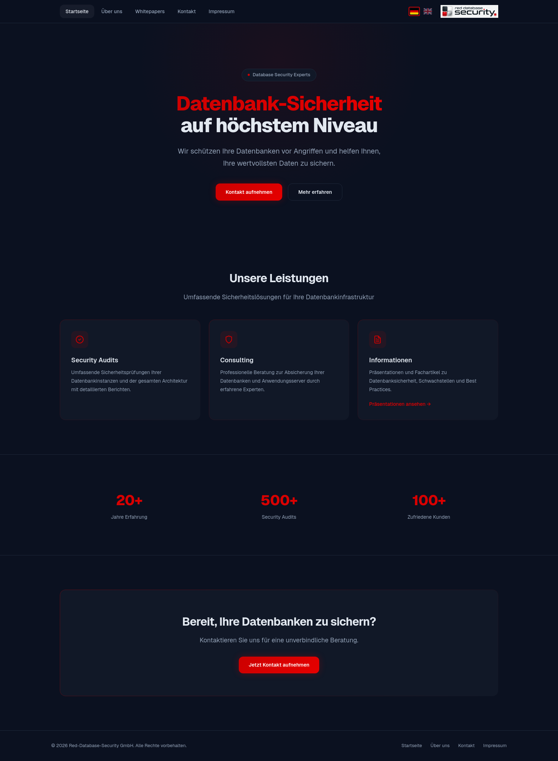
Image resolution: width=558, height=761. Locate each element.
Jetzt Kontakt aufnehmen (279, 665)
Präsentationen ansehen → (400, 404)
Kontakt (187, 11)
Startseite (77, 11)
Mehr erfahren (315, 192)
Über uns (111, 11)
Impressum (222, 11)
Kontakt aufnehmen (249, 192)
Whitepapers (150, 11)
